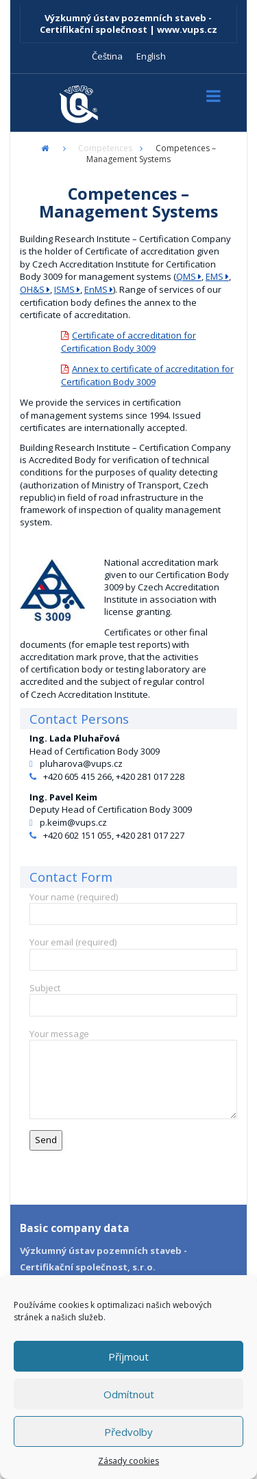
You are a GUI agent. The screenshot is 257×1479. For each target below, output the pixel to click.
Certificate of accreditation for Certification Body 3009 (128, 341)
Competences (105, 148)
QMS (186, 276)
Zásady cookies (128, 1461)
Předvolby (128, 1432)
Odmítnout (128, 1394)
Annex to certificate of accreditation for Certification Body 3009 (147, 375)
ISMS (64, 289)
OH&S (32, 289)
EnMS (96, 289)
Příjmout (128, 1356)
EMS (214, 276)
